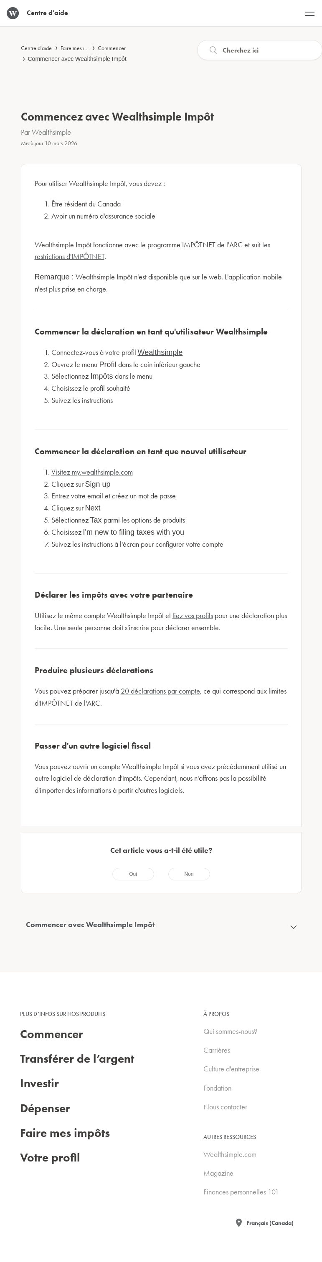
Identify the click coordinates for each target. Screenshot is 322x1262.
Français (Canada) (270, 1223)
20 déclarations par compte (160, 691)
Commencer (112, 48)
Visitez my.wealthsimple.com (92, 472)
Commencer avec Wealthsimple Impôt (77, 58)
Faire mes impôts (79, 48)
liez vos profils (192, 615)
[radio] (133, 874)
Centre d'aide (36, 48)
